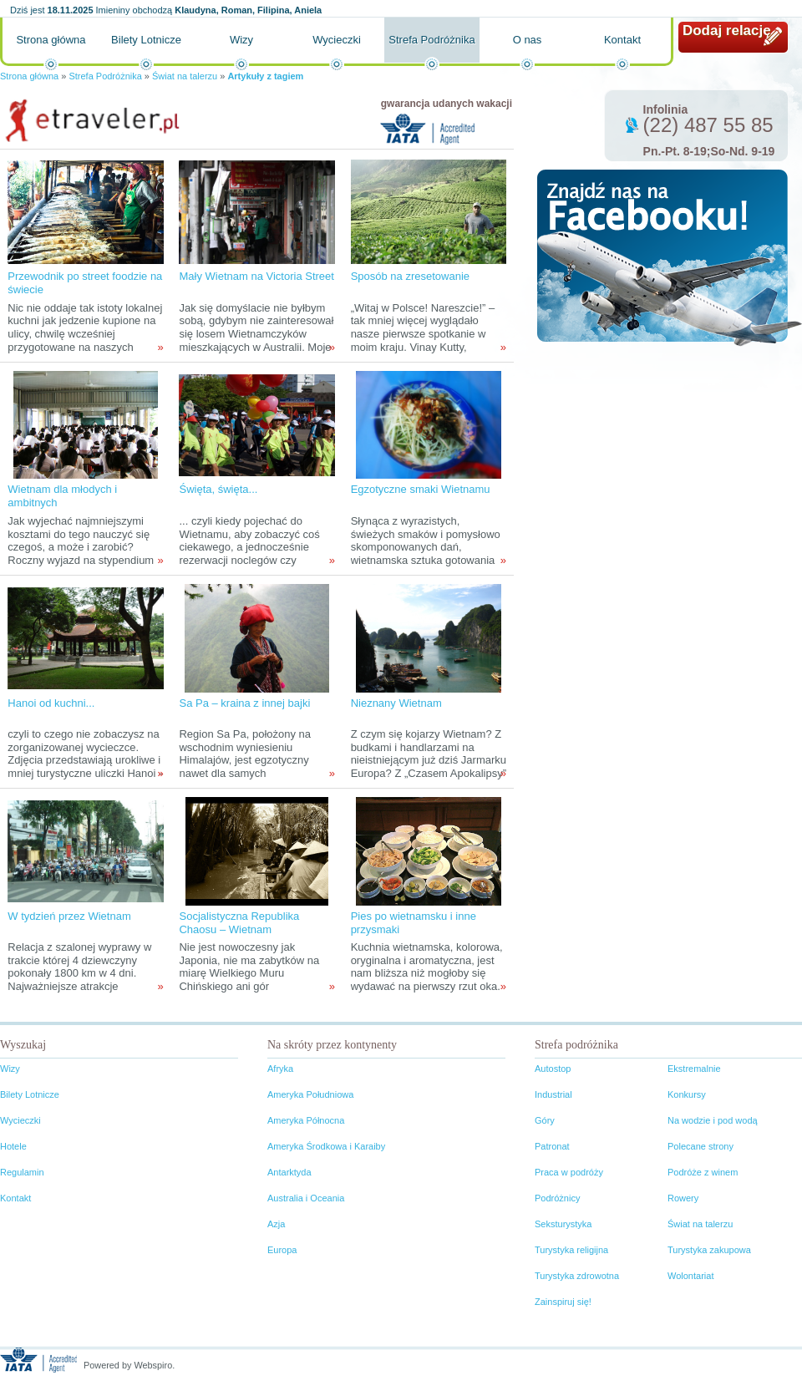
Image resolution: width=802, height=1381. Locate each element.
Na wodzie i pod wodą (712, 1120)
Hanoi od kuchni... (51, 703)
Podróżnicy (557, 1198)
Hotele (13, 1146)
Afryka (280, 1069)
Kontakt (622, 39)
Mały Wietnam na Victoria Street (256, 276)
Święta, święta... (218, 489)
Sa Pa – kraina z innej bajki (244, 703)
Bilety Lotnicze (146, 39)
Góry (545, 1120)
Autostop (553, 1069)
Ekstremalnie (694, 1069)
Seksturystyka (563, 1224)
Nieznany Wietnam (396, 703)
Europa (282, 1250)
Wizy (241, 39)
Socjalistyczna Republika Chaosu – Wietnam (239, 923)
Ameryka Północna (305, 1120)
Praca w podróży (569, 1172)
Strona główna (50, 39)
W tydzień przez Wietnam (69, 916)
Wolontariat (690, 1276)
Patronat (552, 1146)
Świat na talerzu (184, 76)
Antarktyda (289, 1172)
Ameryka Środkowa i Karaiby (326, 1146)
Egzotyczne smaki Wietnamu (420, 489)
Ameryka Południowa (310, 1094)
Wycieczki (336, 39)
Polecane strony (700, 1146)
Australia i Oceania (305, 1198)
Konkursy (686, 1094)
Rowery (682, 1198)
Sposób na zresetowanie (410, 276)
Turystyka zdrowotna (577, 1276)
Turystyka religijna (571, 1250)
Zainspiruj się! (563, 1302)
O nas (527, 39)
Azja (276, 1224)
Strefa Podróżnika (431, 39)
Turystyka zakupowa (709, 1250)
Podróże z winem (702, 1172)
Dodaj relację (727, 30)
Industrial (553, 1094)
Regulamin (22, 1172)
